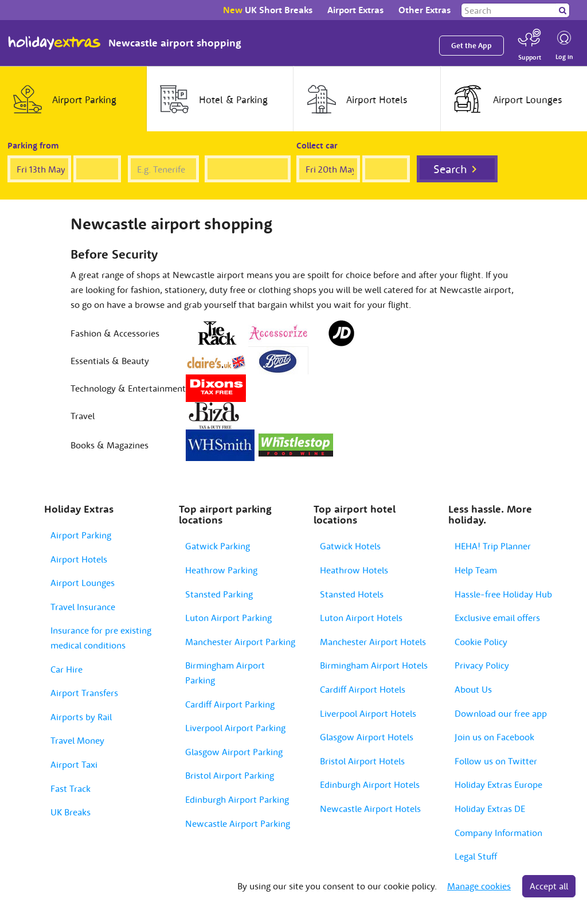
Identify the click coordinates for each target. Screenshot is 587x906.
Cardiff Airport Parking (230, 704)
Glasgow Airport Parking (234, 751)
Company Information (498, 832)
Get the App (471, 45)
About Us (473, 689)
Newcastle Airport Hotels (370, 808)
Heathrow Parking (221, 570)
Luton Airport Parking (228, 617)
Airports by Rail (81, 717)
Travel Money (77, 740)
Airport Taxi (73, 764)
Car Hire (66, 669)
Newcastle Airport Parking (237, 823)
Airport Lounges (82, 582)
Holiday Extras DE (490, 808)
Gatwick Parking (217, 546)
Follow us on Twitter (496, 761)
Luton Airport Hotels (361, 617)
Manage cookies (479, 886)
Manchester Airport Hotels (373, 641)
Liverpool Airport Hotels (368, 713)
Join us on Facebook (494, 737)
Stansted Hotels (351, 594)
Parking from (33, 145)
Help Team (476, 570)
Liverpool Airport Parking (235, 727)
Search (450, 169)
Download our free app (501, 713)
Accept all (549, 886)
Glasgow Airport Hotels (366, 737)
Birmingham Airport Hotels (374, 665)
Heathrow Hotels (354, 570)
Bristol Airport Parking (229, 775)
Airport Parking (80, 535)
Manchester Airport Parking (240, 641)
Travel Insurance (82, 606)
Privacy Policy (482, 665)
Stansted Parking (219, 594)
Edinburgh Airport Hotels (370, 784)
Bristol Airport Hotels (362, 761)
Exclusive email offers (497, 617)
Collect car (317, 145)
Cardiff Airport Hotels (362, 689)
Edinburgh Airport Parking (237, 799)
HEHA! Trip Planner (493, 546)
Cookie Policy (481, 641)
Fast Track (70, 788)
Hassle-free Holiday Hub (503, 594)
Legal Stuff (476, 856)
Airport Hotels (78, 559)
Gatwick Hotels (350, 546)
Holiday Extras (54, 43)
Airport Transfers (84, 692)
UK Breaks (70, 812)
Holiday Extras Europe (498, 784)
